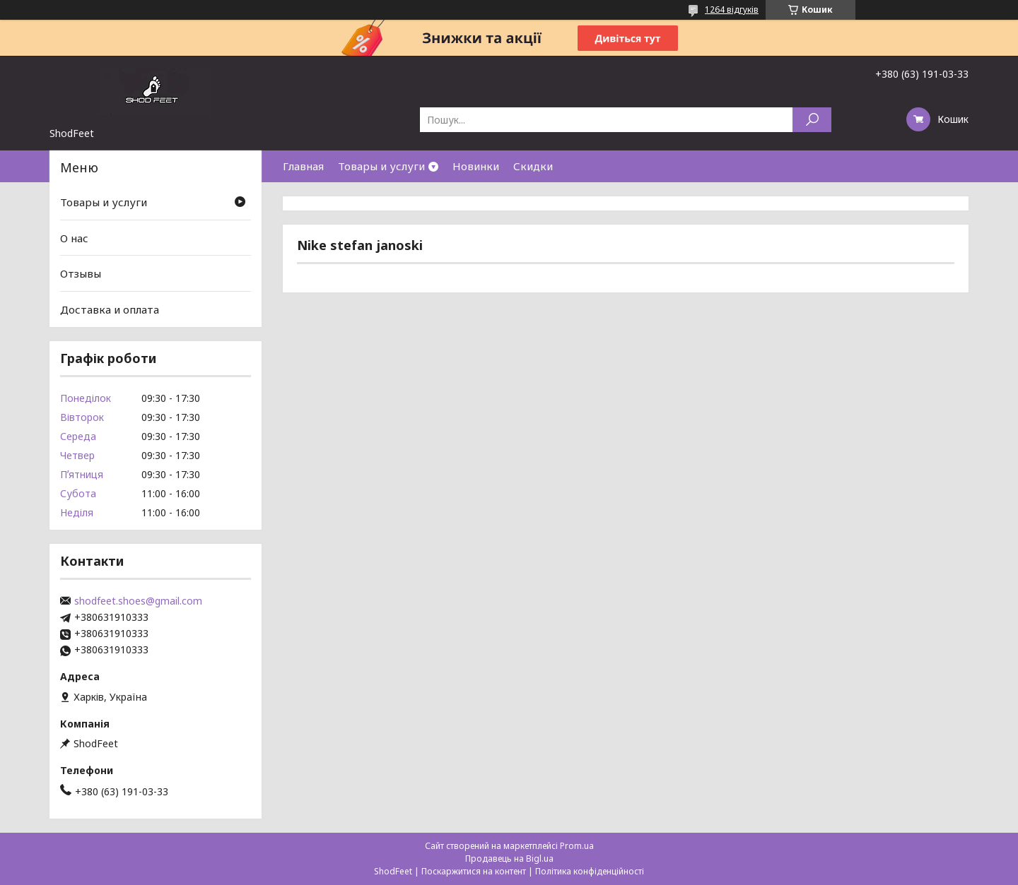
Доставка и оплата (109, 309)
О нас (74, 238)
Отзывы (80, 273)
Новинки (475, 166)
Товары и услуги (381, 166)
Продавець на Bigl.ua (509, 859)
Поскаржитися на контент (473, 871)
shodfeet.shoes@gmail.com (138, 601)
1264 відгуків (732, 10)
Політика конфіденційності (589, 871)
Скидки (533, 166)
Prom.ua (577, 846)
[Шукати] (811, 119)
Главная (303, 166)
